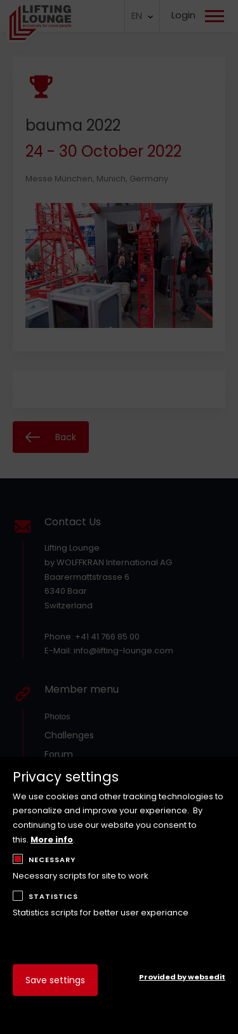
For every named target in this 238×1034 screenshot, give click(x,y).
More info (51, 840)
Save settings (55, 980)
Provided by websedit (182, 977)
